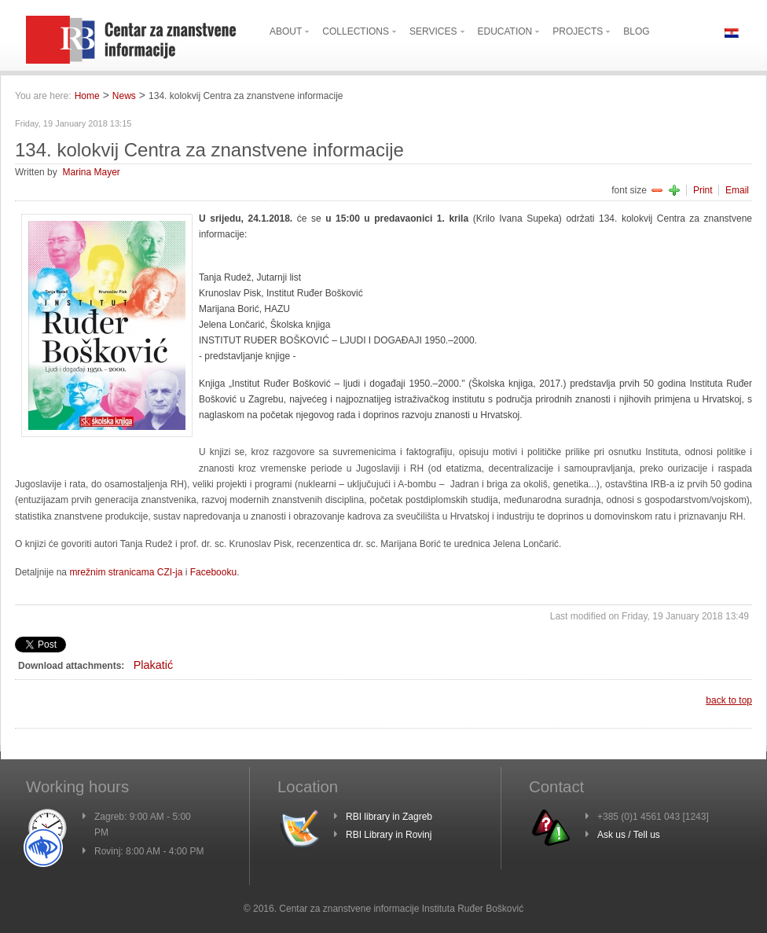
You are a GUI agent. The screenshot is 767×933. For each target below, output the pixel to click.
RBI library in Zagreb (389, 816)
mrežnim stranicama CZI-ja (125, 572)
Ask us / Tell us (628, 834)
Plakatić (153, 665)
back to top (729, 700)
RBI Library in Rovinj (388, 834)
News (124, 95)
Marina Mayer (90, 172)
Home (87, 95)
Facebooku (213, 572)
